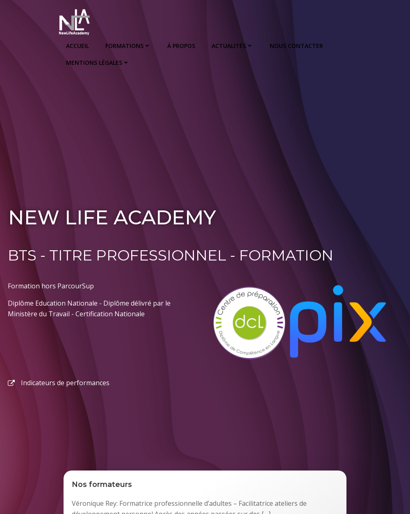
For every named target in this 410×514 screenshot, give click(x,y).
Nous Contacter (296, 45)
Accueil (77, 45)
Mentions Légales (97, 62)
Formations (127, 45)
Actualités (232, 45)
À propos (181, 45)
